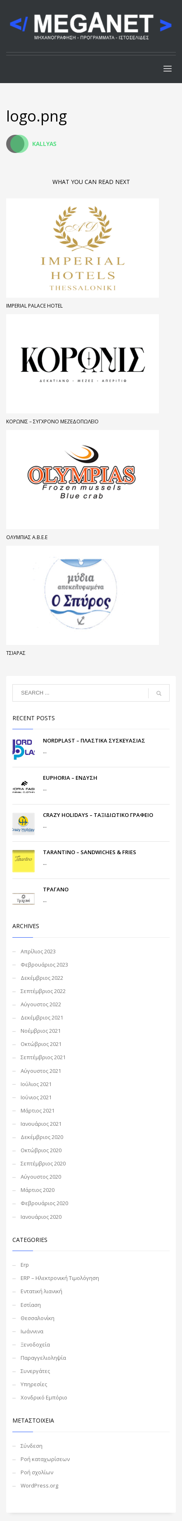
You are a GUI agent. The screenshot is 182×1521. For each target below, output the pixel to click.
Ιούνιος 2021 (36, 1097)
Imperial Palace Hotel (34, 305)
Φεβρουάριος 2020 (44, 1203)
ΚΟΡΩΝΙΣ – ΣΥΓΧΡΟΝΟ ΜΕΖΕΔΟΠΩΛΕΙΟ (52, 421)
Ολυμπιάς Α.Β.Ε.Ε (26, 537)
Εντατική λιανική (41, 1291)
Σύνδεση (32, 1445)
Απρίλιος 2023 (38, 951)
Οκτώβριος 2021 (41, 1044)
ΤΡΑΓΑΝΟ (56, 889)
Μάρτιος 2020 (37, 1190)
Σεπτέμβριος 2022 (43, 991)
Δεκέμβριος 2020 (42, 1137)
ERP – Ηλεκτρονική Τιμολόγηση (60, 1278)
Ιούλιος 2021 (36, 1084)
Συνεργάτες (35, 1371)
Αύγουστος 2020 (41, 1176)
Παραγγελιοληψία (43, 1357)
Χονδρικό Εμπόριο (44, 1397)
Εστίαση (31, 1304)
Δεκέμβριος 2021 (42, 1017)
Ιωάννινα (32, 1331)
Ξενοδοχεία (35, 1344)
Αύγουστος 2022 (41, 1004)
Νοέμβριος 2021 (41, 1030)
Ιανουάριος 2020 (41, 1216)
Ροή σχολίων (37, 1472)
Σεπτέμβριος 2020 (43, 1163)
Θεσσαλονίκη (37, 1318)
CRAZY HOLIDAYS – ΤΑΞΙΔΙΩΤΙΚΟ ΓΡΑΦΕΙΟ (98, 815)
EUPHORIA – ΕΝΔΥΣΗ (70, 777)
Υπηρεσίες (34, 1384)
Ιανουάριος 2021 (41, 1123)
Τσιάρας (16, 653)
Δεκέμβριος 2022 (42, 977)
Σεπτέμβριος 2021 (43, 1057)
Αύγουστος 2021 (41, 1070)
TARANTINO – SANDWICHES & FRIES (89, 852)
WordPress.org (39, 1485)
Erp (25, 1264)
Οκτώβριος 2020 (41, 1150)
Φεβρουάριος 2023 (44, 964)
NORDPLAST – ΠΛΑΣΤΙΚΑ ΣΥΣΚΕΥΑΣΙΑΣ (94, 740)
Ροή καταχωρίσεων (45, 1459)
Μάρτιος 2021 (37, 1110)
